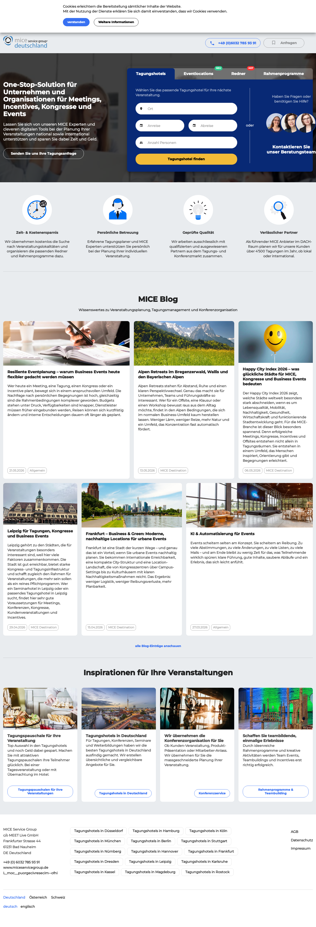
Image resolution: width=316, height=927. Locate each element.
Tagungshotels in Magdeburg (150, 872)
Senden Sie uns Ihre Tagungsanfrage (43, 154)
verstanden (76, 22)
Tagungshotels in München (97, 841)
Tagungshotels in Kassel (94, 872)
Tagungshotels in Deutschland (123, 793)
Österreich (38, 897)
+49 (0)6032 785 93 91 (237, 43)
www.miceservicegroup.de (25, 868)
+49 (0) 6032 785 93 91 (21, 862)
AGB (294, 832)
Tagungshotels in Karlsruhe (204, 862)
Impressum (300, 848)
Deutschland (14, 897)
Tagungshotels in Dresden (96, 862)
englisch (28, 907)
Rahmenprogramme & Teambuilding (275, 791)
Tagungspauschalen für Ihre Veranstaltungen (40, 791)
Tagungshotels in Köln (208, 831)
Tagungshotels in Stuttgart (204, 841)
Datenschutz (302, 840)
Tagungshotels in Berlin (151, 841)
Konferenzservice (212, 793)
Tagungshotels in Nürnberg (97, 851)
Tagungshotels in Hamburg (156, 831)
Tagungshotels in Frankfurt (211, 851)
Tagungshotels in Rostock (207, 872)
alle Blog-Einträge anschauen (158, 646)
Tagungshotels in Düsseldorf (98, 831)
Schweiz (58, 897)
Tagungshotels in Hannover (154, 851)
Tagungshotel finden (186, 159)
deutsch (10, 907)
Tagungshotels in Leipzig (150, 862)
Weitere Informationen (116, 22)
